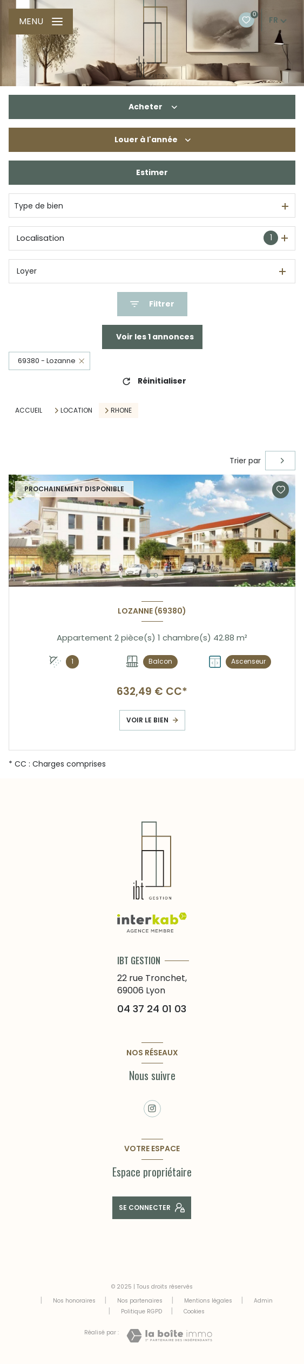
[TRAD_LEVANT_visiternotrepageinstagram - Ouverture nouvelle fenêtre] (152, 1108)
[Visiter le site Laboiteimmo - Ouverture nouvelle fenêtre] (169, 1335)
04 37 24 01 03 (151, 1008)
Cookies (194, 1312)
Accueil (28, 410)
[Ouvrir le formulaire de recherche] (152, 304)
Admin (263, 1301)
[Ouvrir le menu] (41, 21)
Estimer (152, 172)
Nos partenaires (140, 1301)
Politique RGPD (141, 1311)
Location (76, 410)
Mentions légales (208, 1301)
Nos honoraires (74, 1301)
